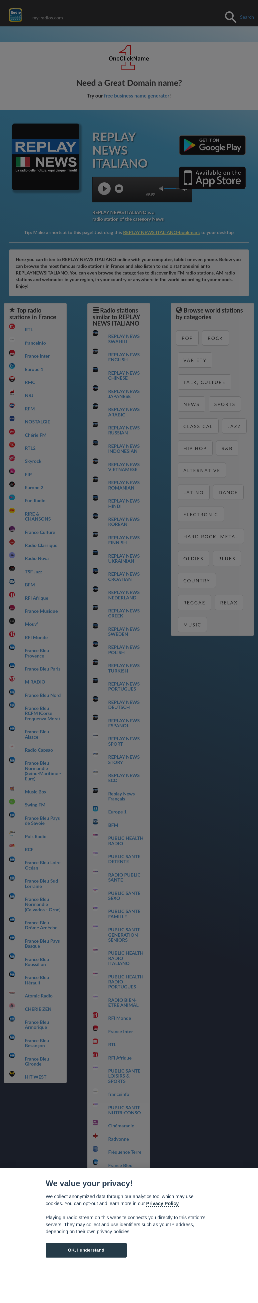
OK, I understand (86, 1250)
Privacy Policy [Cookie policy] (162, 1203)
